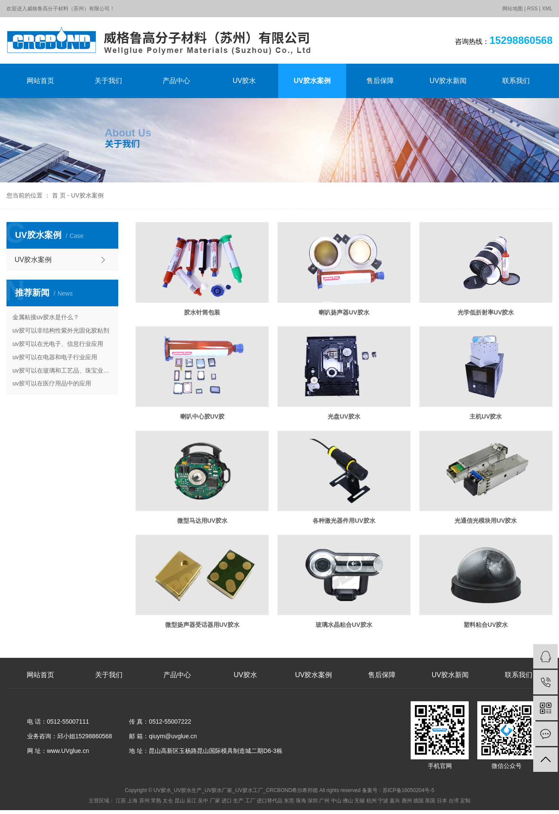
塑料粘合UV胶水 (486, 624)
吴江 (191, 801)
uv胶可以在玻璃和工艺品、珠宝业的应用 (62, 370)
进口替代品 (270, 801)
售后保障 (380, 80)
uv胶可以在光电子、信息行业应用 (57, 343)
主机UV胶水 (486, 416)
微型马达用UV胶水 (202, 520)
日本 (442, 801)
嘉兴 (395, 801)
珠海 (301, 801)
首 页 (59, 195)
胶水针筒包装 (202, 312)
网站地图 (512, 9)
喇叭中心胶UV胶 (202, 416)
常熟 (156, 801)
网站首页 (40, 80)
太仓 (168, 801)
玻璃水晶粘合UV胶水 (344, 624)
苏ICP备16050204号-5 (408, 790)
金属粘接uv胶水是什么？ (45, 317)
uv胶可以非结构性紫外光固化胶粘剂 (60, 330)
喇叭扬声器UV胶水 (344, 312)
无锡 (359, 801)
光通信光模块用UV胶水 (486, 520)
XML (547, 9)
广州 (324, 801)
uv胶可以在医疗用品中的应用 (51, 383)
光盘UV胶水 (344, 416)
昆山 (180, 801)
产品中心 (176, 80)
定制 (465, 801)
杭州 (371, 801)
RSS (532, 9)
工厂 (250, 801)
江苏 (121, 801)
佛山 (348, 801)
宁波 (383, 801)
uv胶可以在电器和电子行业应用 (54, 357)
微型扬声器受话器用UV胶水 (202, 624)
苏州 (144, 801)
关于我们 (108, 80)
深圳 (312, 801)
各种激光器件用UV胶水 (344, 520)
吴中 (203, 801)
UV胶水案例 (312, 80)
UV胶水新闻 (448, 80)
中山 (336, 801)
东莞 (289, 801)
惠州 (407, 801)
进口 (226, 801)
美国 (430, 801)
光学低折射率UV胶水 (486, 312)
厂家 (215, 801)
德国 (418, 801)
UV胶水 (244, 80)
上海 (132, 801)
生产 (238, 801)
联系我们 (516, 80)
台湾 (453, 801)
